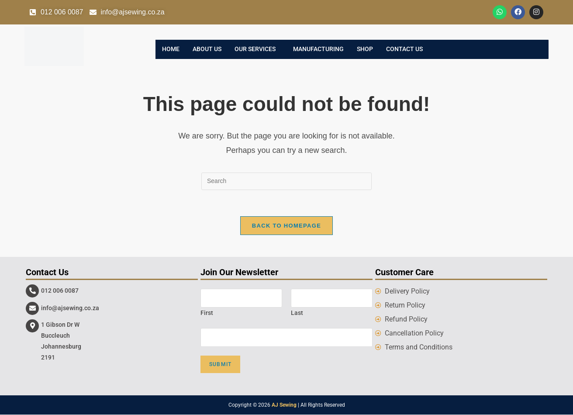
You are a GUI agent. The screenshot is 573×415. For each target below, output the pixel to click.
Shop (365, 49)
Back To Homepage (286, 225)
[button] (257, 49)
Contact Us (404, 49)
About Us (207, 49)
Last (297, 312)
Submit (220, 365)
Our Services (255, 49)
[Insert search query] (286, 181)
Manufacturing (318, 49)
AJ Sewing (284, 405)
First (206, 312)
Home (170, 49)
